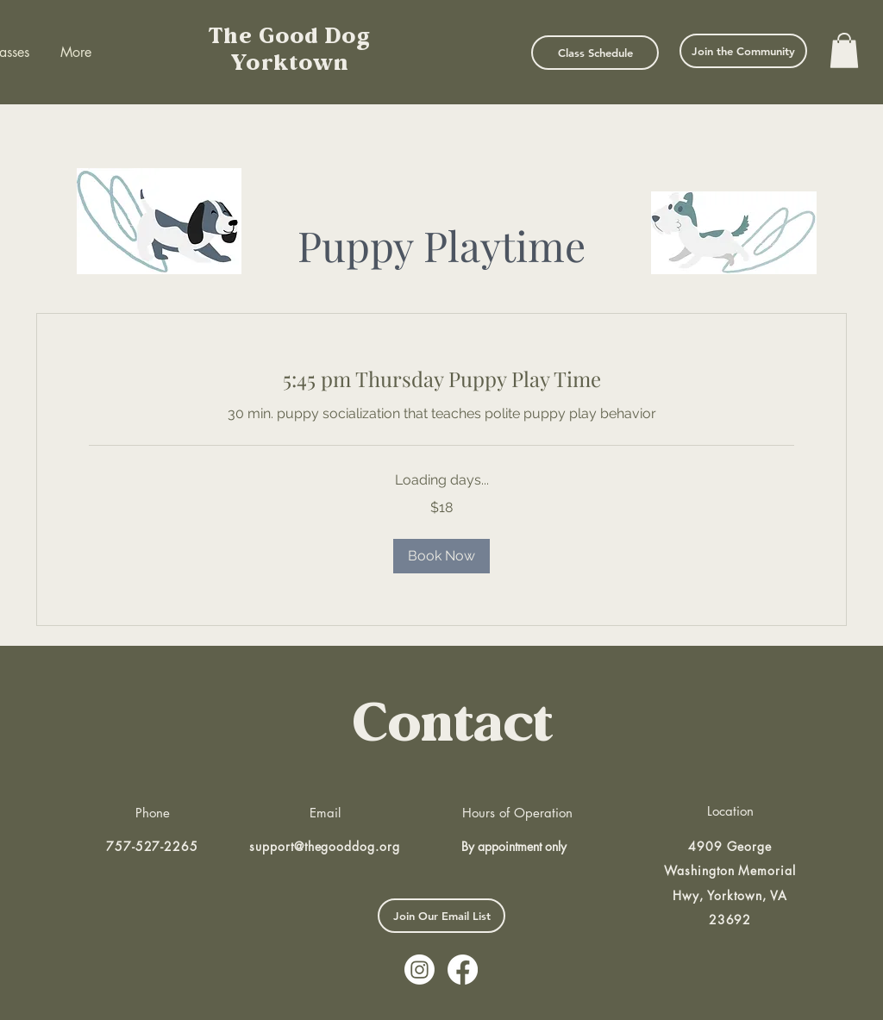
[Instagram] (419, 969)
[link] (441, 379)
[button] (844, 50)
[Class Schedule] (595, 52)
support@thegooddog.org (325, 846)
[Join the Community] (743, 51)
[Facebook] (463, 969)
